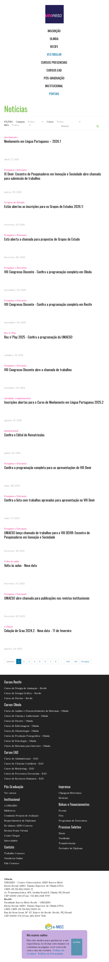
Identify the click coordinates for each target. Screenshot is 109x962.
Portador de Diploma (70, 848)
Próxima (85, 661)
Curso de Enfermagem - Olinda (21, 725)
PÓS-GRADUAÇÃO (54, 78)
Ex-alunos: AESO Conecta (18, 825)
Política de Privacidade (50, 953)
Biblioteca (9, 810)
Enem (62, 833)
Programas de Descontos (73, 820)
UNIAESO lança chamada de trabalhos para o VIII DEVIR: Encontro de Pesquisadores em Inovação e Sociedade (47, 535)
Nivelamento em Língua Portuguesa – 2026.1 (32, 141)
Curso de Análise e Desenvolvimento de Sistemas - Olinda (36, 710)
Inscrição (54, 31)
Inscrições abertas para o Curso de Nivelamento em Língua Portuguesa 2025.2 (53, 402)
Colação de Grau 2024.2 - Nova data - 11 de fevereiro (37, 630)
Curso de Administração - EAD (21, 758)
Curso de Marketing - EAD (19, 768)
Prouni (62, 810)
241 (75, 661)
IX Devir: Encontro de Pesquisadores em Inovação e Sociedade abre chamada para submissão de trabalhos (52, 176)
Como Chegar (12, 835)
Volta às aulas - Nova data (20, 565)
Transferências (67, 843)
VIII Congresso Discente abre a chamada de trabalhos (38, 369)
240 (68, 661)
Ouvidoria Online (13, 858)
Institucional (54, 86)
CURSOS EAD (54, 70)
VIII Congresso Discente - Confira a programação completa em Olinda (48, 271)
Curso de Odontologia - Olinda (21, 730)
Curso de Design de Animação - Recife (25, 688)
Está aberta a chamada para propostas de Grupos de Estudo (42, 239)
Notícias (63, 797)
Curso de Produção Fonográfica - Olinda (26, 735)
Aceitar (77, 941)
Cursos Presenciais (54, 62)
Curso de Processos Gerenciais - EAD (25, 773)
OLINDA (54, 38)
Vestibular (54, 54)
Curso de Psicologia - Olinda (20, 740)
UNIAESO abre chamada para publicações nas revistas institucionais (46, 598)
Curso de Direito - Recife (18, 698)
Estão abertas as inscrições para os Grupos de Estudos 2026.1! (43, 206)
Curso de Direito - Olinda (18, 720)
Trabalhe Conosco (14, 853)
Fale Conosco (11, 863)
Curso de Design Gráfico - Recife (22, 693)
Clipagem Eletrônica (70, 792)
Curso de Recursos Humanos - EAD (24, 778)
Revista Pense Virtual (16, 830)
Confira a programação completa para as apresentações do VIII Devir (47, 467)
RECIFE (54, 46)
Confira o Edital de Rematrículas (24, 434)
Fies (61, 815)
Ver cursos (10, 792)
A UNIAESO (10, 805)
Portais (54, 93)
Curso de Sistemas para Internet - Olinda (27, 745)
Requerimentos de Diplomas (20, 820)
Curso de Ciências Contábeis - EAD (23, 763)
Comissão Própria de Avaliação (21, 815)
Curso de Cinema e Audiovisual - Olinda (26, 715)
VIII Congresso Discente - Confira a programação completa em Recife (48, 304)
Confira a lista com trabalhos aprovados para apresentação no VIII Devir (49, 500)
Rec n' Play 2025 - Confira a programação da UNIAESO (38, 336)
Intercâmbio (11, 840)
